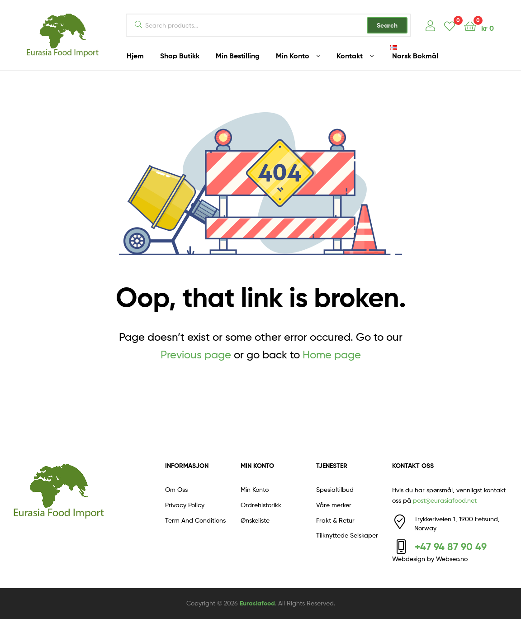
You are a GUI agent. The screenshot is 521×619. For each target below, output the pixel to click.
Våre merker (333, 505)
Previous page (196, 354)
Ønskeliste (255, 520)
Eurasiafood (257, 603)
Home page (332, 354)
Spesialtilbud (335, 489)
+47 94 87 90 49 (451, 546)
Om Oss (176, 489)
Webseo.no (452, 558)
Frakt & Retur (335, 520)
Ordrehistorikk (261, 505)
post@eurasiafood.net (445, 500)
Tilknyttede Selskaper (347, 535)
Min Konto (255, 489)
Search (387, 25)
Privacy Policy (184, 505)
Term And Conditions (195, 520)
